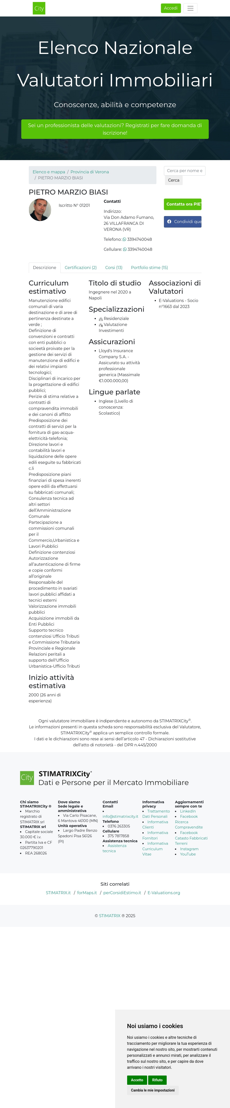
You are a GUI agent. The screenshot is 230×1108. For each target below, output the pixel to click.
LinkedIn (188, 811)
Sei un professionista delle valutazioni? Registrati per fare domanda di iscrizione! (115, 129)
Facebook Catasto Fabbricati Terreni (191, 838)
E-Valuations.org (164, 892)
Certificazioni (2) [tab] (81, 267)
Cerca (173, 180)
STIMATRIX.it (58, 892)
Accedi (171, 8)
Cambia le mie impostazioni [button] (153, 1090)
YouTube (188, 854)
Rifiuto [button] (157, 1080)
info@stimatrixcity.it (120, 816)
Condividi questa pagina (184, 221)
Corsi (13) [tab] (113, 267)
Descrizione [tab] (44, 267)
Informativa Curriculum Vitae (155, 848)
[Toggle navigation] (190, 8)
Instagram (189, 849)
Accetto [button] (137, 1080)
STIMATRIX (110, 915)
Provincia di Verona (90, 172)
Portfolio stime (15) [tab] (149, 267)
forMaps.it (87, 892)
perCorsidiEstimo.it (122, 892)
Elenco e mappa (49, 172)
